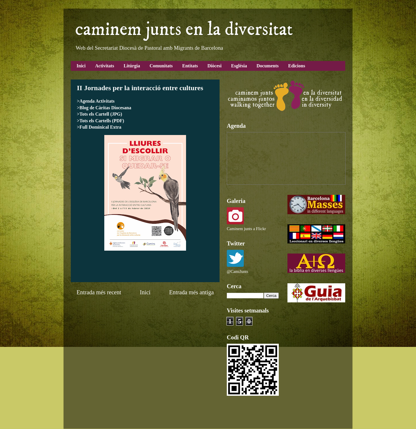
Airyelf (206, 417)
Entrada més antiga (191, 292)
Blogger (257, 417)
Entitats (190, 65)
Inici (81, 65)
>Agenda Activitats (95, 101)
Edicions (296, 65)
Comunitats (161, 65)
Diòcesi (214, 65)
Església (239, 65)
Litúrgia (132, 65)
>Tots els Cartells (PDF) (100, 120)
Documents (267, 65)
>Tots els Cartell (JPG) (99, 114)
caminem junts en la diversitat (184, 29)
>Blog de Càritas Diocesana (104, 107)
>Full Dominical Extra (99, 127)
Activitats (104, 65)
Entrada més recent (99, 292)
